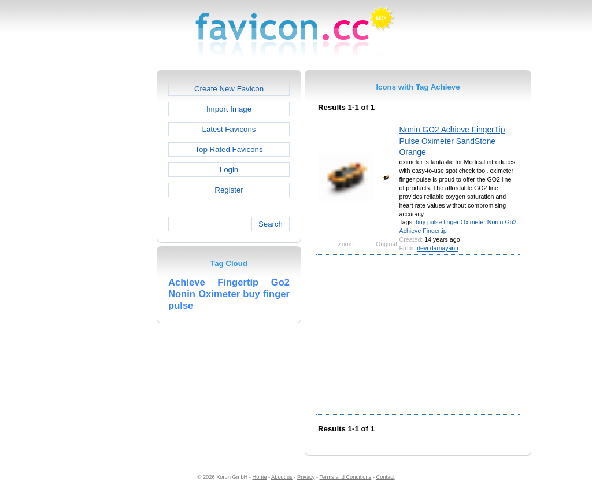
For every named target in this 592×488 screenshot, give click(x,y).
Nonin (495, 222)
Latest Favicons (229, 129)
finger (451, 222)
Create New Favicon (229, 88)
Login (229, 169)
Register (228, 190)
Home (260, 477)
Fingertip (434, 230)
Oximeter (473, 222)
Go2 (510, 222)
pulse (434, 222)
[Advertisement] (107, 243)
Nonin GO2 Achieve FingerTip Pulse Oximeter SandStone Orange (452, 141)
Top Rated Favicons (228, 149)
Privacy (305, 477)
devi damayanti (437, 248)
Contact (385, 477)
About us (282, 477)
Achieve (410, 230)
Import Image (228, 109)
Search (270, 224)
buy (421, 222)
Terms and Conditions (345, 477)
